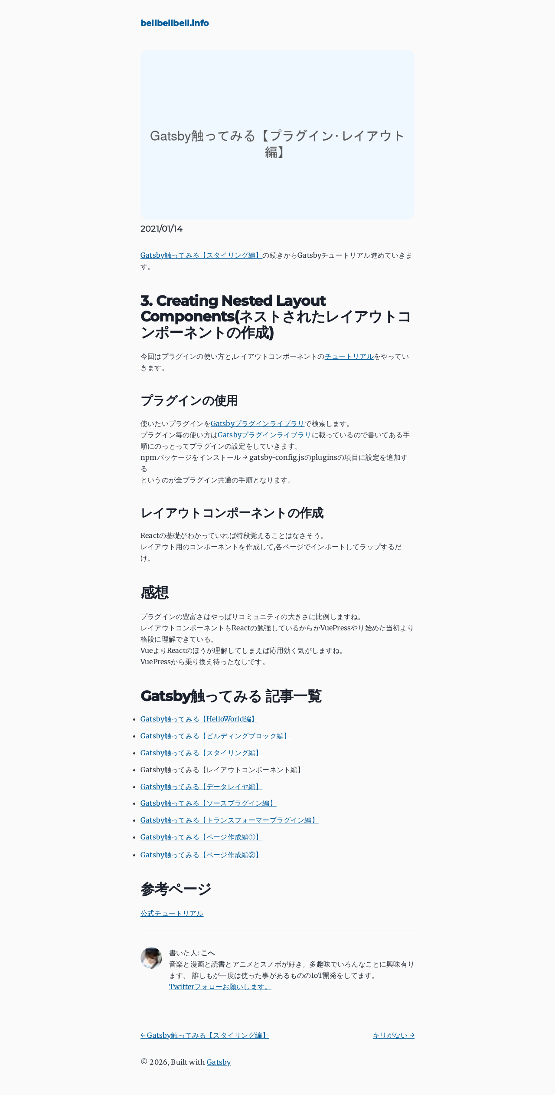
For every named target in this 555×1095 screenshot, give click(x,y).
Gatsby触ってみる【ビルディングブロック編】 (215, 735)
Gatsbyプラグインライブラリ (258, 423)
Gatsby (219, 1062)
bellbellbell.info (174, 23)
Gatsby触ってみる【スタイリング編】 (201, 255)
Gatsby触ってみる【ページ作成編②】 (201, 854)
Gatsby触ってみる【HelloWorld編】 (199, 719)
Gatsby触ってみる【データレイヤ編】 (201, 786)
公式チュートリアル (172, 913)
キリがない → (394, 1035)
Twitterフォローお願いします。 (220, 986)
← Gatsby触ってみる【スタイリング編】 (204, 1035)
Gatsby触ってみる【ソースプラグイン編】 (208, 803)
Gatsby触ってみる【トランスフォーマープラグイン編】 (229, 820)
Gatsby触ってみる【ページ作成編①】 (201, 837)
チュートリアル (349, 356)
